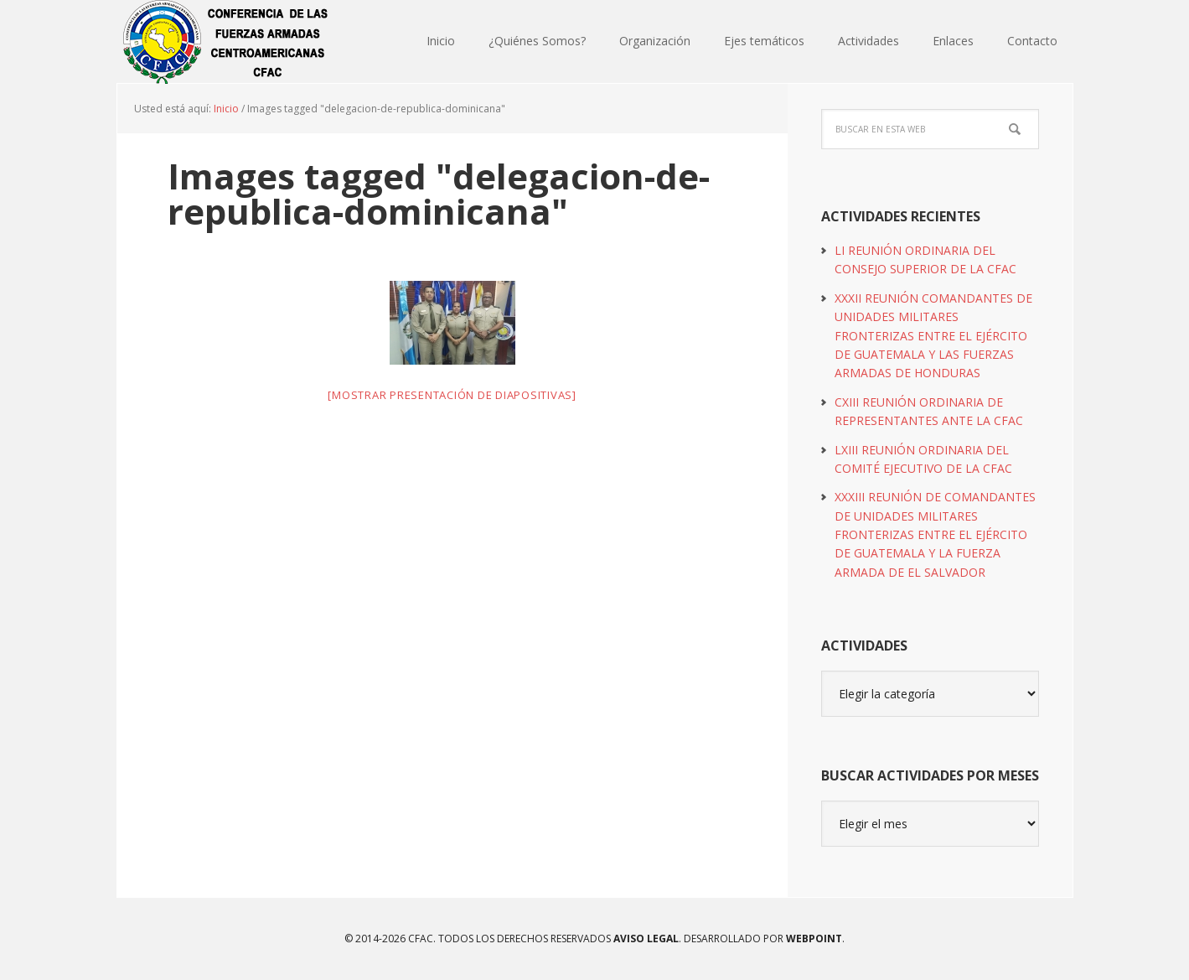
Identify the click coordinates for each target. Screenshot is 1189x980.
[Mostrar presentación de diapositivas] (452, 394)
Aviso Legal (645, 938)
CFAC (226, 42)
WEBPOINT (814, 938)
